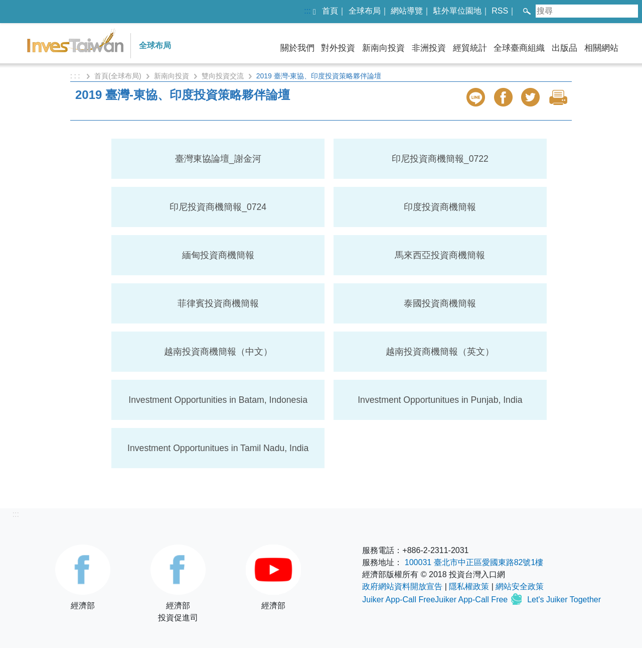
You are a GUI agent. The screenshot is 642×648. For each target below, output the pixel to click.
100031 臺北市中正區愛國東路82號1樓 (474, 562)
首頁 (330, 11)
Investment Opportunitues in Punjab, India (440, 400)
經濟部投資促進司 (178, 583)
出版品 (564, 48)
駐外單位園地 (457, 11)
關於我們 (297, 48)
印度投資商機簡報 (440, 207)
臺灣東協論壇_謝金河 (218, 159)
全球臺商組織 (519, 48)
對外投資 (338, 48)
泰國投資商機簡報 (440, 303)
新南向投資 (383, 48)
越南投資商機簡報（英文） (440, 352)
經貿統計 (470, 48)
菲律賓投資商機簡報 (218, 303)
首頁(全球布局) (117, 76)
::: (307, 11)
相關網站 (601, 48)
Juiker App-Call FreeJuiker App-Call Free (436, 599)
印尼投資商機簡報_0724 (218, 207)
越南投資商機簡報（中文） (218, 352)
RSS (500, 11)
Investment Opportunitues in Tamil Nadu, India (217, 448)
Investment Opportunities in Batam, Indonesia (217, 400)
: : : (76, 76)
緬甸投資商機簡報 (218, 255)
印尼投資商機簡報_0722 (440, 159)
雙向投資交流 (223, 76)
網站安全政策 (520, 586)
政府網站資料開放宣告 (402, 586)
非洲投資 (429, 48)
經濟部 (82, 577)
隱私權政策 (469, 586)
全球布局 (365, 11)
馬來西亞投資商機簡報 (440, 255)
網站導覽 (407, 11)
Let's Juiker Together (564, 599)
